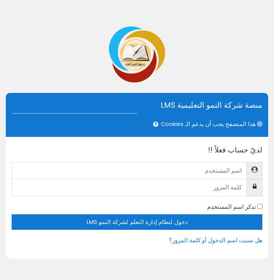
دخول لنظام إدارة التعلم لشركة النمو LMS (137, 222)
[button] (154, 124)
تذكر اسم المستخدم (231, 207)
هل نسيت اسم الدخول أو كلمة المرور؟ (215, 240)
